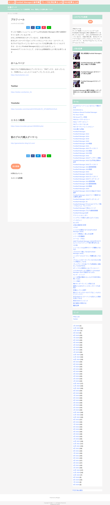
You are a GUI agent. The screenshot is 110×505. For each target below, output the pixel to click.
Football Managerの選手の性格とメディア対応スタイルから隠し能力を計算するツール (87, 92)
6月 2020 (76, 484)
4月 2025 (76, 345)
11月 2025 (76, 330)
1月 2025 (76, 352)
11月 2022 (76, 415)
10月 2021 (76, 446)
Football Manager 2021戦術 (82, 151)
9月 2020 (76, 477)
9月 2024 (76, 362)
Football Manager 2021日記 (82, 153)
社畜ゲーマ (12, 7)
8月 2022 (76, 422)
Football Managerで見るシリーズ (84, 208)
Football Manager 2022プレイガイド (85, 164)
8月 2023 (76, 393)
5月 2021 (76, 458)
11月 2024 (76, 357)
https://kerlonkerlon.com (20, 75)
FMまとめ (76, 316)
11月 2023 (76, 386)
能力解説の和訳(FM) (79, 303)
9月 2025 (76, 333)
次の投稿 (15, 166)
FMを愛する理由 (78, 129)
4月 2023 (76, 403)
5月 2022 (76, 429)
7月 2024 (76, 366)
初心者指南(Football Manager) (91, 53)
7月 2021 (76, 453)
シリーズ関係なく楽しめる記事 (83, 234)
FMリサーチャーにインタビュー (83, 127)
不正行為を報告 (77, 490)
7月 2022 (76, 424)
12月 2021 (76, 441)
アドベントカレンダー (80, 215)
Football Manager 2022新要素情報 (84, 167)
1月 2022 (76, 439)
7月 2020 (76, 482)
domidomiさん (78, 110)
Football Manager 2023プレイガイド (85, 176)
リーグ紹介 (76, 281)
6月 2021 (76, 455)
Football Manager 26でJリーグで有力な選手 (90, 72)
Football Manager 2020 (81, 141)
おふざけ (76, 222)
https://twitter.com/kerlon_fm (21, 92)
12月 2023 (76, 383)
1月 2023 (76, 410)
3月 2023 (76, 405)
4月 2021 (76, 460)
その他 (75, 245)
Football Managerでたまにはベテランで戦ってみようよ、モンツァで (87, 205)
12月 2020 (76, 470)
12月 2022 (76, 412)
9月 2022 (76, 419)
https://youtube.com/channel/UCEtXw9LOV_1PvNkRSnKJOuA (34, 109)
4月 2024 (76, 374)
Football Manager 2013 (81, 134)
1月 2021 (76, 467)
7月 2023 (76, 395)
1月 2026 (76, 326)
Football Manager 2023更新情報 (84, 181)
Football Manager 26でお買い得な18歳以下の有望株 (91, 63)
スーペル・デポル (79, 238)
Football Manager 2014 (81, 136)
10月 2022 (76, 417)
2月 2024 (76, 378)
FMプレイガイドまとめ (80, 124)
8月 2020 (76, 480)
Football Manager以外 (80, 213)
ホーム (11, 2)
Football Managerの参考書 (28, 2)
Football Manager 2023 (81, 172)
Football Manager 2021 (81, 146)
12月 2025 (76, 328)
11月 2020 (76, 472)
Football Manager (79, 131)
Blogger (58, 497)
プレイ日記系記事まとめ (51, 2)
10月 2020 (76, 475)
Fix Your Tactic (78, 114)
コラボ (75, 227)
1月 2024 (76, 381)
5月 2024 (76, 371)
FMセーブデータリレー (80, 122)
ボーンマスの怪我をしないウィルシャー (86, 268)
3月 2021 (76, 463)
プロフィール (76, 29)
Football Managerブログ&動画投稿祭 (85, 210)
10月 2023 (76, 388)
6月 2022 (76, 427)
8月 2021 (76, 451)
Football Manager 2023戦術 (82, 186)
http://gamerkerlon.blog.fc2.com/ (23, 143)
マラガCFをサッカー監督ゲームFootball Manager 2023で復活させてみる (86, 271)
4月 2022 (76, 431)
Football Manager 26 (80, 201)
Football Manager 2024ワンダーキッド (86, 199)
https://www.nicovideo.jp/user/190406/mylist (27, 126)
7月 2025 (76, 337)
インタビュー (77, 220)
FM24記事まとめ (71, 2)
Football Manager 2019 (81, 139)
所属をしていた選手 (79, 290)
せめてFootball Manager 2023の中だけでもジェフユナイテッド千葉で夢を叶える (87, 242)
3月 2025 (76, 347)
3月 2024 (76, 376)
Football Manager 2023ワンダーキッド (86, 179)
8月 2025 (76, 335)
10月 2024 (76, 359)
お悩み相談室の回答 (79, 225)
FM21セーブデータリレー (81, 119)
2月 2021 (76, 465)
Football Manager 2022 (81, 155)
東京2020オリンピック (80, 300)
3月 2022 (76, 434)
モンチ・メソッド (79, 274)
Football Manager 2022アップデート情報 (87, 158)
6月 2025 (76, 340)
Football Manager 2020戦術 (82, 143)
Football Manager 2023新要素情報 (84, 184)
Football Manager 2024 (81, 188)
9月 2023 (76, 390)
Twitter (75, 319)
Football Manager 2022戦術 (82, 169)
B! (38, 27)
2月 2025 (76, 350)
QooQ (58, 504)
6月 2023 (76, 398)
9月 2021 (76, 448)
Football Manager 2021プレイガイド (85, 148)
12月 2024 (76, 354)
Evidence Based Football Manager (85, 112)
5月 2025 (76, 342)
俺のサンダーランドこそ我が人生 (84, 283)
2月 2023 (76, 407)
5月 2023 (76, 400)
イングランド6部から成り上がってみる (86, 218)
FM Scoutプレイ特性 (80, 117)
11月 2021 (76, 443)
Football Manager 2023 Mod (83, 174)
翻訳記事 (76, 305)
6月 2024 (76, 369)
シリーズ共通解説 (79, 236)
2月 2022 (76, 436)
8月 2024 (76, 364)
